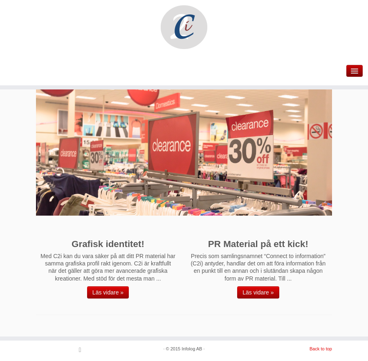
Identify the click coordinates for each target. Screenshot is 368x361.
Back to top (321, 348)
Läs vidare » (107, 292)
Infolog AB (192, 348)
